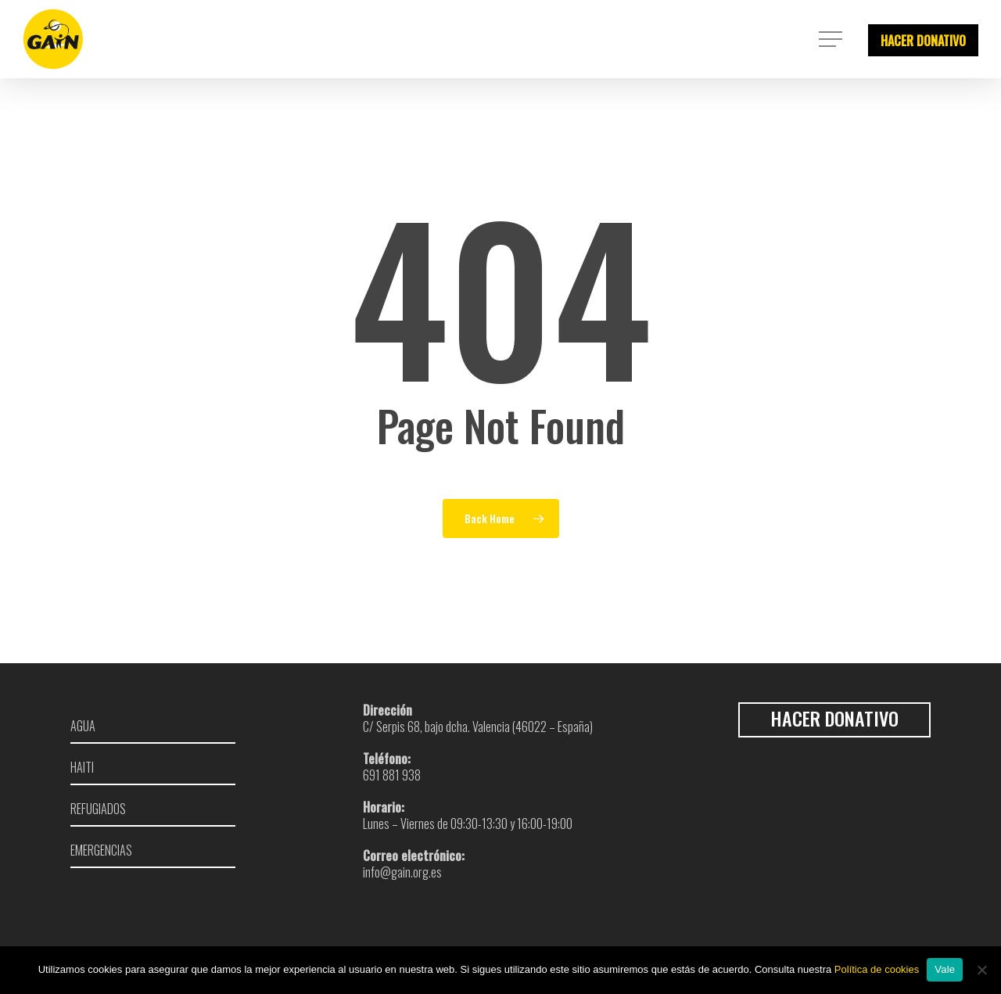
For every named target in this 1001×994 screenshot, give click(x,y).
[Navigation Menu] (832, 39)
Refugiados (98, 809)
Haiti (82, 767)
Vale (945, 969)
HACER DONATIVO (923, 40)
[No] (981, 970)
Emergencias (101, 850)
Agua (82, 725)
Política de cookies (876, 969)
